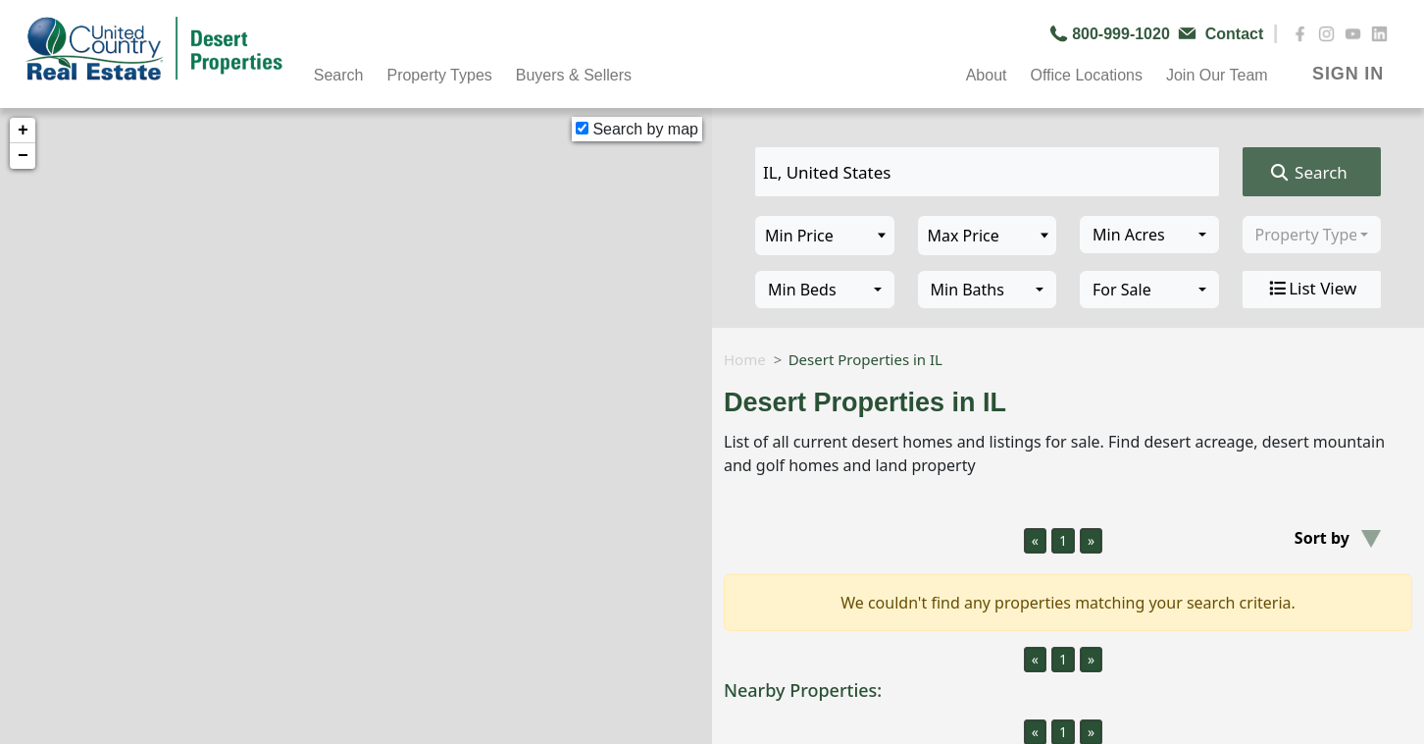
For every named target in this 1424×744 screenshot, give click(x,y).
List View (1311, 288)
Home (745, 359)
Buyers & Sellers (574, 75)
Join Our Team (1217, 75)
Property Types (438, 75)
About (986, 75)
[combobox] (1149, 234)
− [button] (23, 156)
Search (339, 75)
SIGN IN (1348, 73)
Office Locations (1086, 75)
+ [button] (23, 130)
